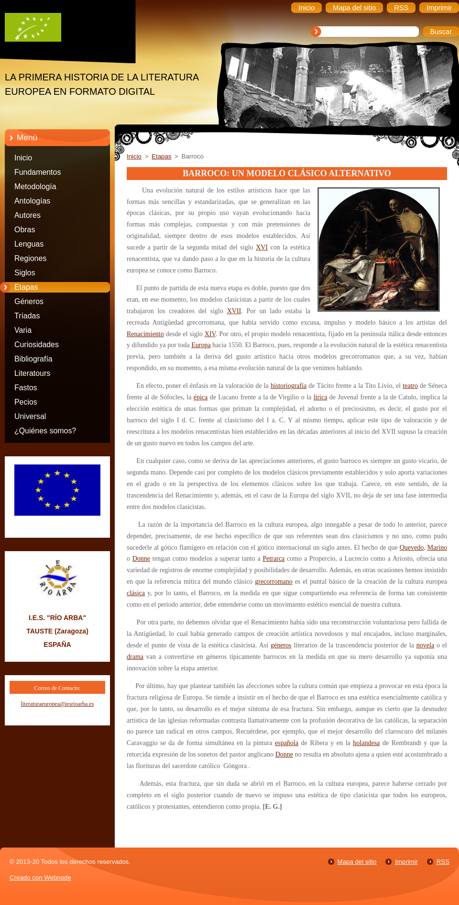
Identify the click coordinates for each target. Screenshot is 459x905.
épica (201, 397)
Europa (200, 345)
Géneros (29, 301)
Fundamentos (37, 172)
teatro (410, 385)
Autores (27, 215)
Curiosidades (36, 344)
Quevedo (412, 547)
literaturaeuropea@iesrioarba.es (57, 704)
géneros (281, 645)
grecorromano (274, 581)
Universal (30, 416)
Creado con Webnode (40, 877)
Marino (437, 547)
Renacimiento (145, 334)
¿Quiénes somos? (45, 431)
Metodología (35, 186)
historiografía (288, 385)
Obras (24, 230)
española (286, 743)
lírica (321, 397)
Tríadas (27, 316)
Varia (23, 330)
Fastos (25, 388)
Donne (141, 558)
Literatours (32, 373)
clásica (136, 593)
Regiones (30, 258)
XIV (210, 334)
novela (425, 645)
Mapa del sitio (357, 861)
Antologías (32, 201)
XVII (234, 311)
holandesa (366, 743)
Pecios (25, 402)
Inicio (23, 158)
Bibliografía (33, 359)
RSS (443, 861)
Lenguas (29, 244)
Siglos (24, 273)
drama (135, 656)
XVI (262, 247)
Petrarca (273, 558)
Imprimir (406, 861)
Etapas (26, 287)
